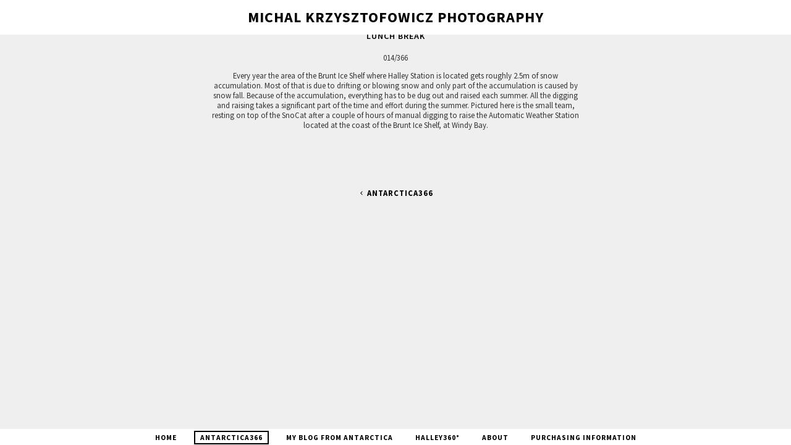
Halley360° (437, 437)
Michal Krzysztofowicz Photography (396, 17)
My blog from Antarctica (339, 437)
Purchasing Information (584, 437)
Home (166, 437)
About (495, 437)
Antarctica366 (395, 193)
